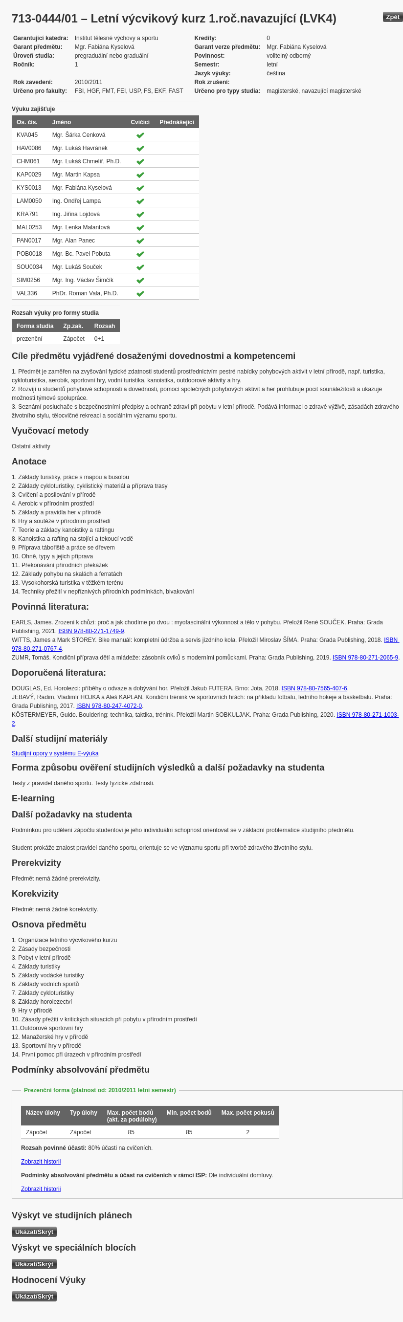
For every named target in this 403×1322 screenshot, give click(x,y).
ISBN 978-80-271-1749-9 (91, 631)
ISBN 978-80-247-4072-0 (109, 706)
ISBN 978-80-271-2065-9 (365, 657)
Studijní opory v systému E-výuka (55, 753)
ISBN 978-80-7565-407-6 (314, 688)
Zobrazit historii (41, 1161)
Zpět (393, 17)
